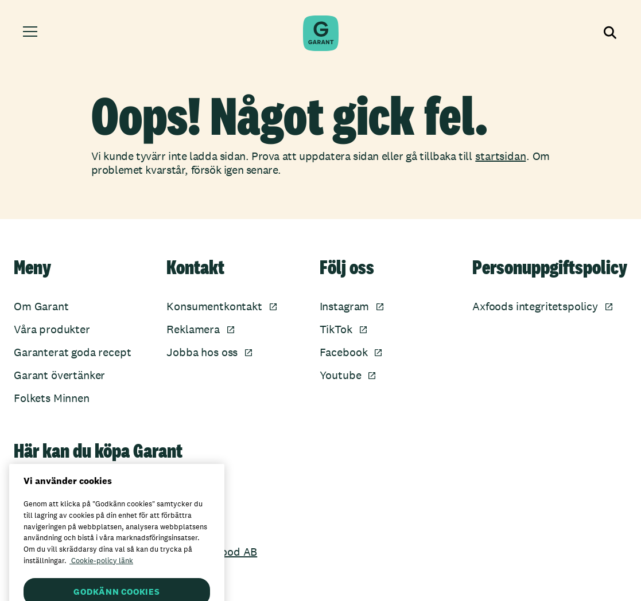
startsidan (500, 156)
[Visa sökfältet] (609, 33)
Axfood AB (231, 551)
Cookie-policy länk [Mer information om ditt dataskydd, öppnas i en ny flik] (101, 570)
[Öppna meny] (32, 33)
